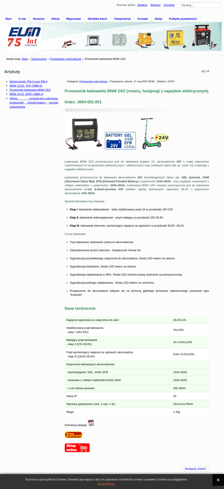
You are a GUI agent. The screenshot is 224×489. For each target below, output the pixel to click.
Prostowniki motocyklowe (65, 59)
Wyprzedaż (73, 18)
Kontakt (143, 18)
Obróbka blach (97, 18)
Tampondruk (122, 18)
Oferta (55, 18)
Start (8, 18)
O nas (22, 18)
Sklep (158, 18)
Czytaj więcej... (106, 483)
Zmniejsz (169, 5)
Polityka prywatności (183, 18)
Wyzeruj (155, 5)
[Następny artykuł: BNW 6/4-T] (195, 469)
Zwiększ (142, 5)
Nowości (39, 18)
